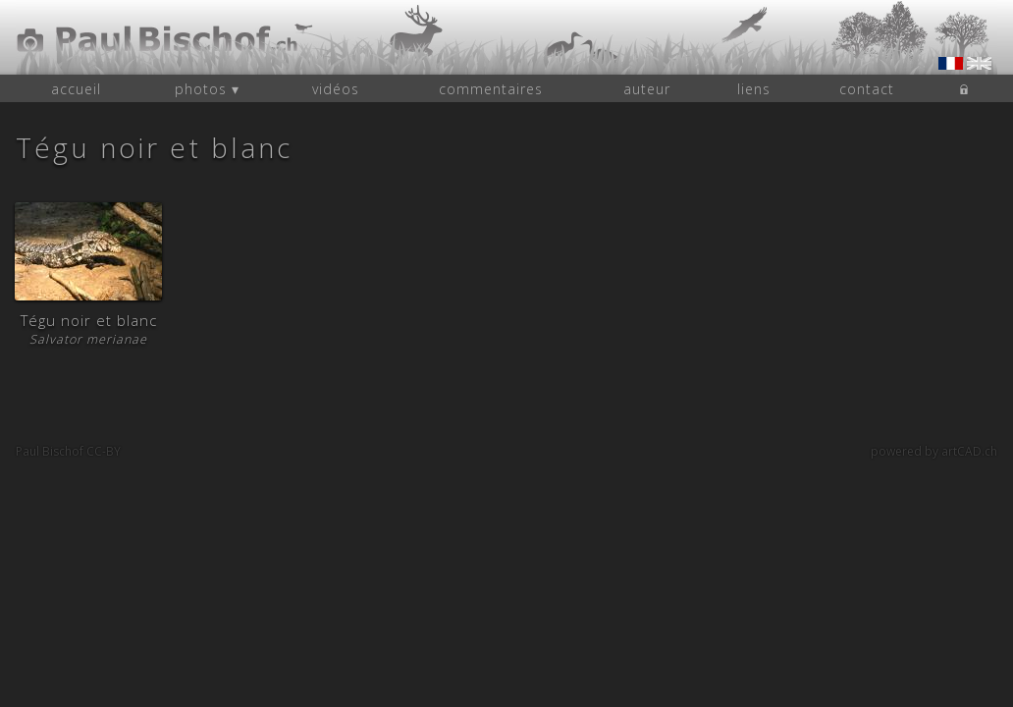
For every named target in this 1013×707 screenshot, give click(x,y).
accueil (76, 89)
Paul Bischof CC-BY (68, 451)
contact (866, 89)
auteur (646, 89)
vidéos (335, 89)
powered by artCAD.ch (934, 451)
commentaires (491, 89)
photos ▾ (207, 89)
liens (754, 89)
